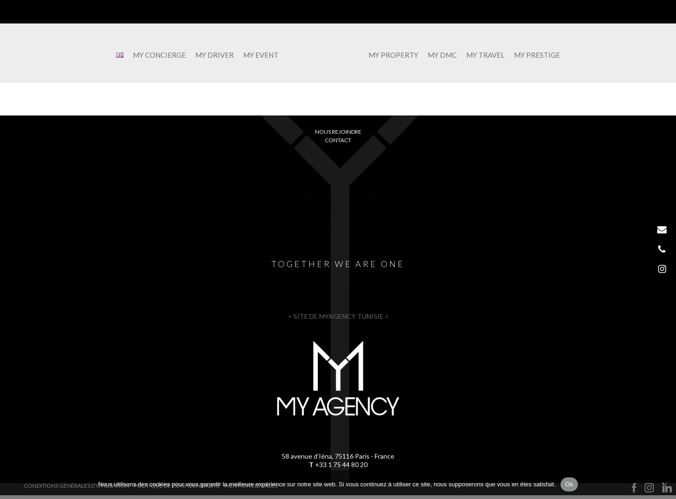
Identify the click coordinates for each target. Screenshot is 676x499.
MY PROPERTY (397, 55)
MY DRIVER (211, 55)
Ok (569, 484)
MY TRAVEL (489, 55)
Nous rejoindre (338, 131)
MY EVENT (257, 55)
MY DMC (446, 55)
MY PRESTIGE (541, 55)
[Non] (664, 484)
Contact (338, 140)
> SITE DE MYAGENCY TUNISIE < (338, 316)
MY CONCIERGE (155, 55)
